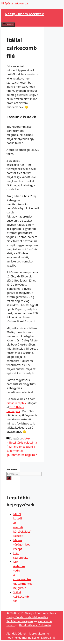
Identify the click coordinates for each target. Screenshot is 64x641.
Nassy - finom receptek (24, 14)
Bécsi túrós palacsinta (23, 442)
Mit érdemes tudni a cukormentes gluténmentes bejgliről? (21, 451)
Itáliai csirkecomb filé (21, 596)
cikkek (26, 438)
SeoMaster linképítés (19, 621)
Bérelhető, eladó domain (35, 625)
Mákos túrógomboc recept (21, 544)
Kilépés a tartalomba (14, 3)
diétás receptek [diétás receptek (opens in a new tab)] (16, 403)
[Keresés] (8, 478)
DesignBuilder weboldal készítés (27, 617)
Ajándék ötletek (16, 633)
